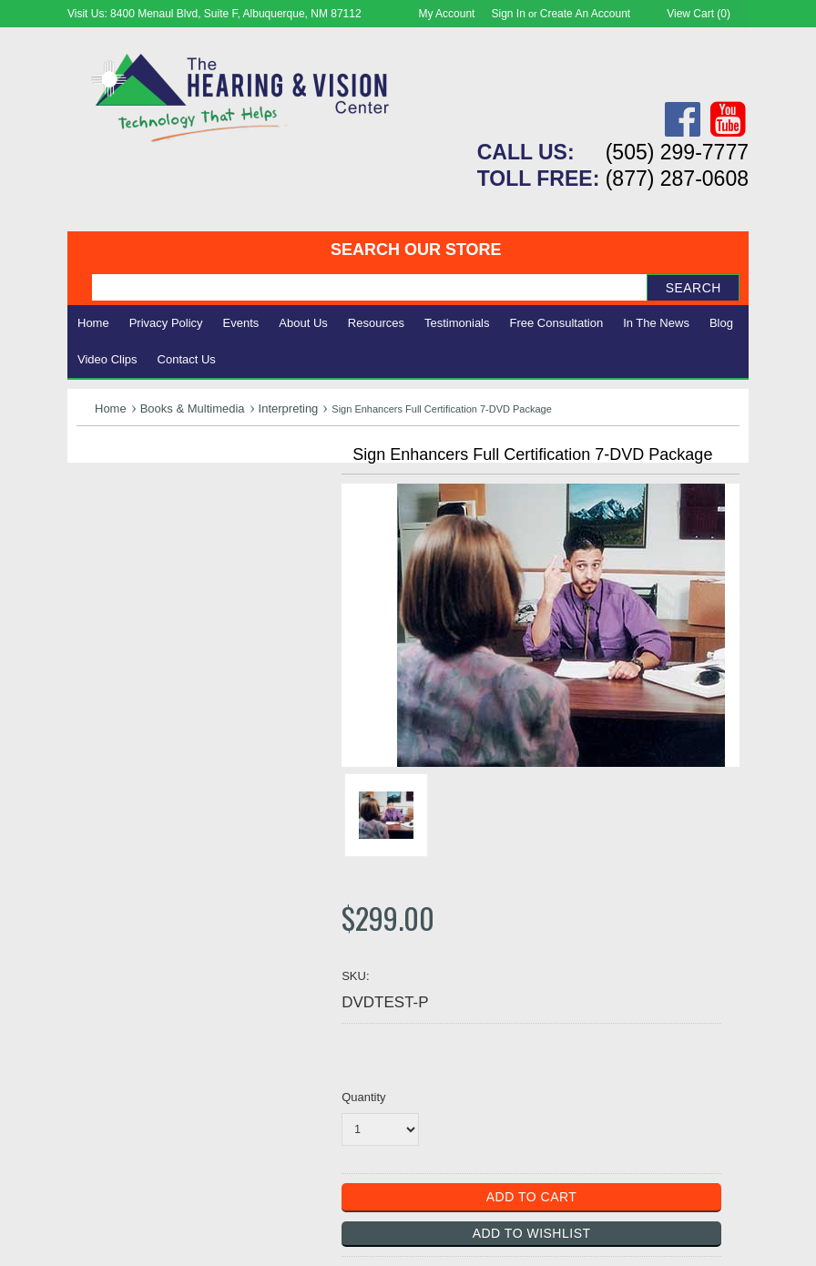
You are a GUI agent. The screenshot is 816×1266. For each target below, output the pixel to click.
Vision (97, 503)
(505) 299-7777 (677, 152)
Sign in (508, 13)
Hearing (103, 483)
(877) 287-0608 (677, 178)
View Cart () (698, 13)
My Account (446, 13)
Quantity (363, 1097)
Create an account (585, 13)
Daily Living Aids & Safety (164, 523)
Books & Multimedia (192, 408)
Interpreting (289, 408)
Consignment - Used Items (168, 604)
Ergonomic (113, 563)
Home (93, 323)
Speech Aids (119, 543)
